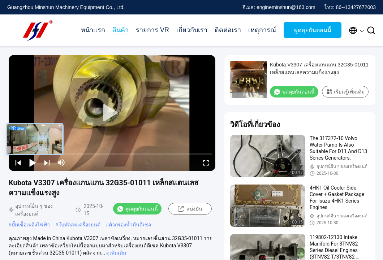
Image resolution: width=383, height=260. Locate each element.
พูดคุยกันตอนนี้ (312, 30)
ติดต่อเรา (228, 30)
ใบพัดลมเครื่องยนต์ (79, 225)
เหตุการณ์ (262, 30)
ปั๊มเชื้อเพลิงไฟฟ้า (31, 225)
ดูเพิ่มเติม (116, 253)
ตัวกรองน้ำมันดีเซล (130, 225)
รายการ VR (152, 30)
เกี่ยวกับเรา (191, 30)
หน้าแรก (93, 30)
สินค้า (120, 30)
